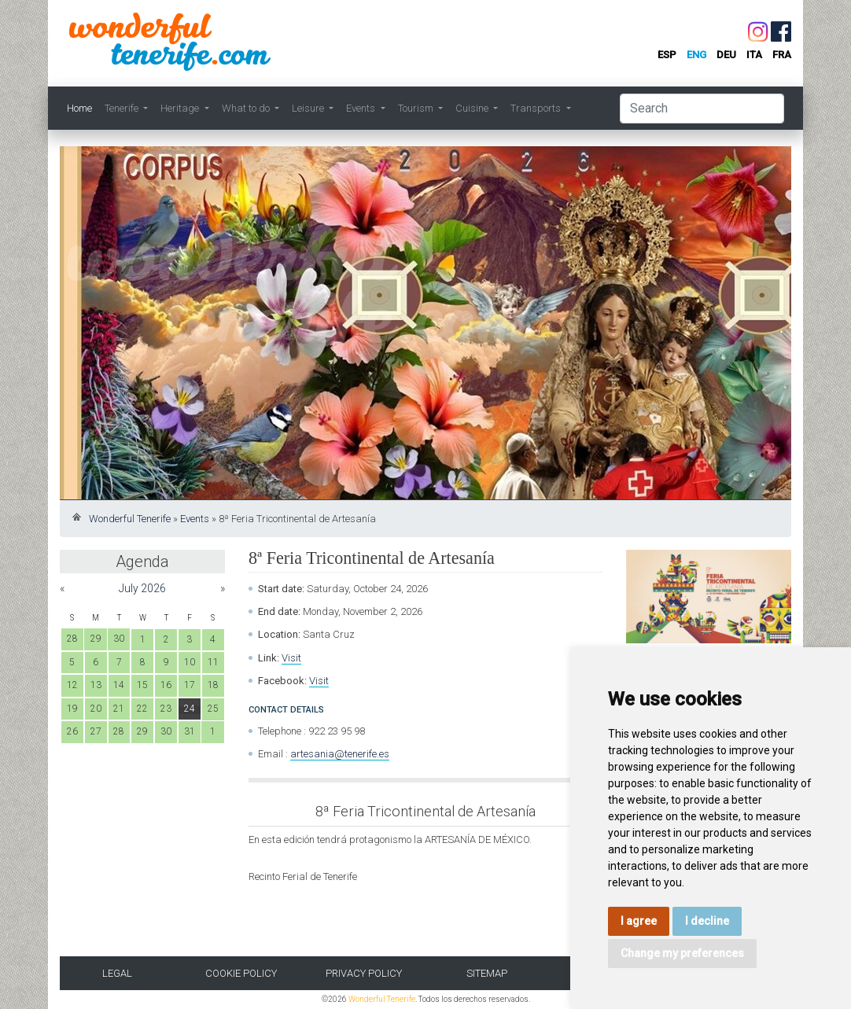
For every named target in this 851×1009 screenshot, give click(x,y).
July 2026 (142, 588)
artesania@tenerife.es (339, 754)
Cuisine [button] (473, 108)
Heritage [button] (180, 108)
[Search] (702, 108)
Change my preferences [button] (682, 953)
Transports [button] (536, 108)
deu (726, 55)
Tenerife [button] (123, 108)
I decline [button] (707, 921)
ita (754, 55)
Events (194, 519)
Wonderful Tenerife (130, 519)
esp (667, 55)
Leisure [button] (309, 108)
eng (696, 55)
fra (781, 55)
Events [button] (362, 108)
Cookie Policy (241, 973)
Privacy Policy (364, 973)
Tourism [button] (417, 108)
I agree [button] (639, 921)
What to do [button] (247, 108)
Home (79, 108)
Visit (291, 658)
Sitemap (486, 973)
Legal (117, 973)
